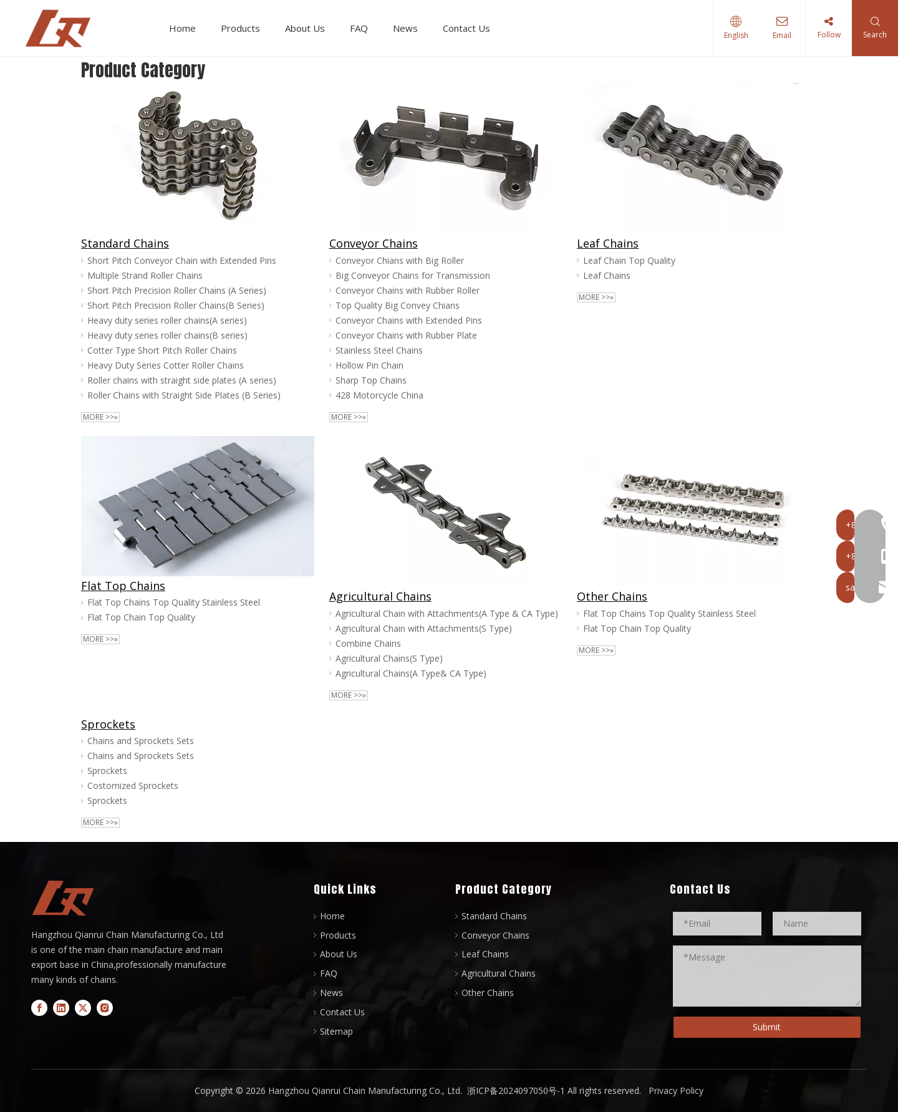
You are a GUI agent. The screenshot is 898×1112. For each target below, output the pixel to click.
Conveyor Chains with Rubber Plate (406, 335)
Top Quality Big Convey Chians (398, 305)
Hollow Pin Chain (369, 365)
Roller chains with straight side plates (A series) (181, 380)
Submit (767, 1027)
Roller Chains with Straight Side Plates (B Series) (184, 395)
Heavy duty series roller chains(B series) (167, 335)
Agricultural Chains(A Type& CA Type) (411, 673)
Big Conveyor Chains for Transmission (413, 275)
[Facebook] (39, 1007)
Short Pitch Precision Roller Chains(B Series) (175, 305)
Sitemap (336, 1031)
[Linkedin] (61, 1007)
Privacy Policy (676, 1090)
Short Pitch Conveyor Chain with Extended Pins (181, 260)
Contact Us (471, 28)
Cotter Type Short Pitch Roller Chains (162, 350)
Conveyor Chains (373, 243)
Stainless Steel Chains (379, 350)
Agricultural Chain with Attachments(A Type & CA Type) (447, 613)
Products (244, 28)
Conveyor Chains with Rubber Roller (408, 290)
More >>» (100, 417)
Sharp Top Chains (371, 380)
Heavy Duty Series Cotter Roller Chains (165, 365)
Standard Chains (125, 243)
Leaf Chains (608, 243)
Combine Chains (368, 643)
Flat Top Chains (123, 585)
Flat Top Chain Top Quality (141, 617)
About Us (309, 28)
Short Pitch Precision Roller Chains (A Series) (176, 290)
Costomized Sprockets (132, 785)
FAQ (363, 28)
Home (186, 28)
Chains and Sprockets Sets (140, 741)
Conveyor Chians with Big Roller (400, 260)
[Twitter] (83, 1007)
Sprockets (108, 724)
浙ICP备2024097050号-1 (515, 1090)
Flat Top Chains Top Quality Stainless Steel (173, 602)
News (409, 28)
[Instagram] (105, 1007)
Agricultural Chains (380, 596)
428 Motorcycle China (379, 395)
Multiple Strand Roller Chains (145, 275)
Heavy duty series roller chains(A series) (167, 320)
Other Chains (612, 596)
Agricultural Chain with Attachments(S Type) (424, 628)
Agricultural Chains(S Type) (389, 658)
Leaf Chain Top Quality (629, 260)
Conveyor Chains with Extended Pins (409, 320)
